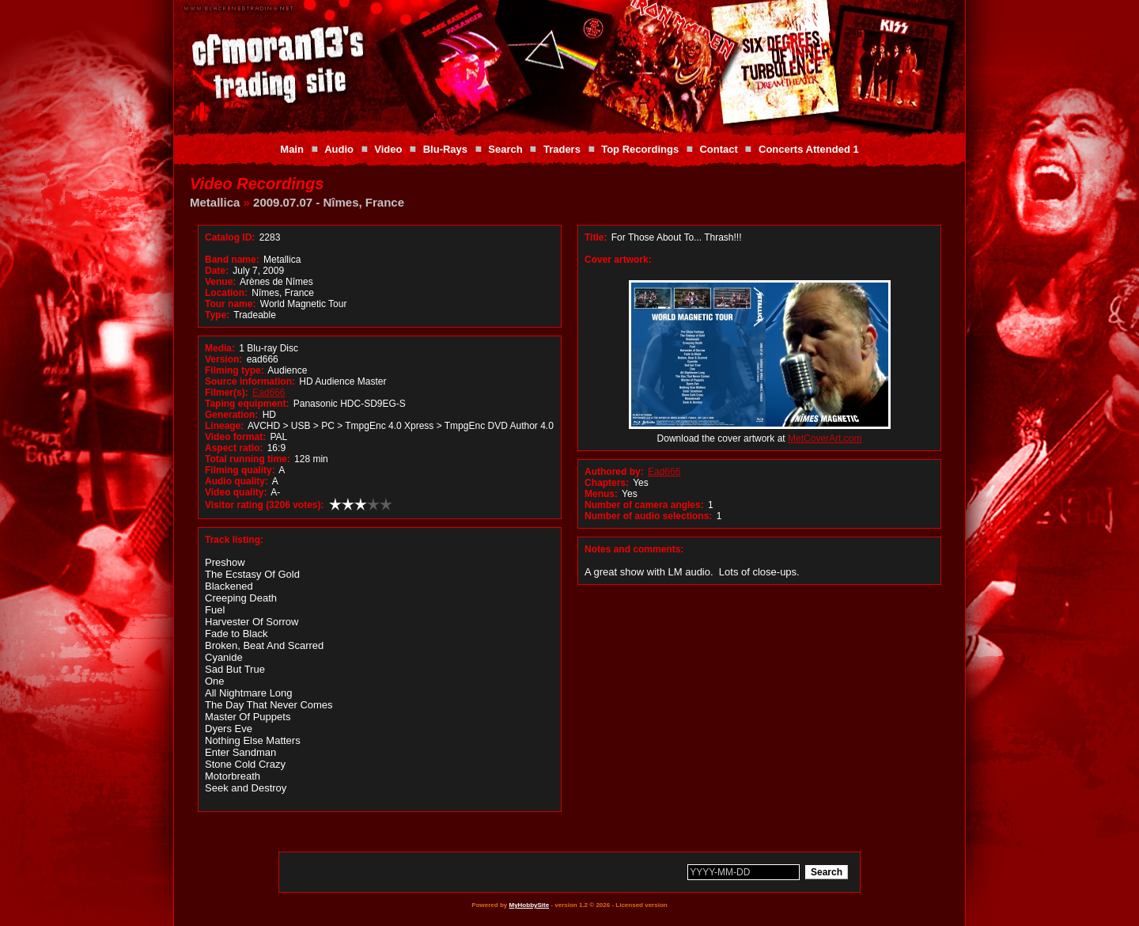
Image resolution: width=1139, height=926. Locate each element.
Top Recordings (640, 149)
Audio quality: (236, 481)
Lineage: (224, 425)
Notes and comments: (634, 549)
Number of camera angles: (644, 504)
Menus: (601, 493)
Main (292, 149)
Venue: (220, 281)
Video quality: (236, 492)
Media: (220, 348)
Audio (339, 149)
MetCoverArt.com (824, 438)
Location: (226, 292)
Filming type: (234, 370)
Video (388, 149)
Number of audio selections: (648, 516)
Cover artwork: (618, 259)
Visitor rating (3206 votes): (264, 504)
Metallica (215, 202)
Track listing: (234, 539)
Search (505, 149)
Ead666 (268, 392)
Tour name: (230, 303)
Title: (597, 237)
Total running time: (247, 459)
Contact (718, 149)
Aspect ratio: (234, 448)
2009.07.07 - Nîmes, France (328, 202)
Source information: (250, 381)
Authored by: (614, 471)
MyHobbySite (529, 905)
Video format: (235, 436)
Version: (223, 359)
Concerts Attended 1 (809, 149)
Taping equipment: (247, 403)
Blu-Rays (445, 149)
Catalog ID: (230, 237)
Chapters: (607, 482)
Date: (217, 270)
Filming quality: (240, 470)
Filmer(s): (226, 392)
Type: (217, 315)
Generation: (231, 414)
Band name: (232, 259)
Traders (562, 149)
